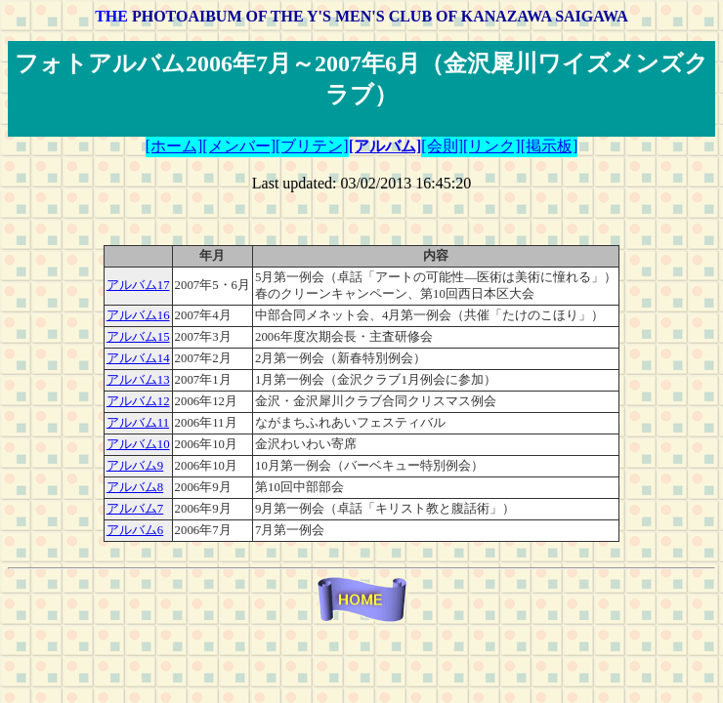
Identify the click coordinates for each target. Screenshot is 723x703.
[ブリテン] (312, 146)
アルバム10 (138, 444)
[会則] (442, 146)
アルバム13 (138, 380)
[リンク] (492, 146)
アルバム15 (138, 337)
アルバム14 (138, 358)
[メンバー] (239, 146)
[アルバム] (385, 146)
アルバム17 (138, 285)
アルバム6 (134, 530)
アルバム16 (138, 315)
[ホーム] (174, 146)
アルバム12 (138, 401)
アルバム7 (134, 509)
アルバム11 (137, 423)
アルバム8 (134, 487)
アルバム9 (134, 466)
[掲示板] (549, 146)
